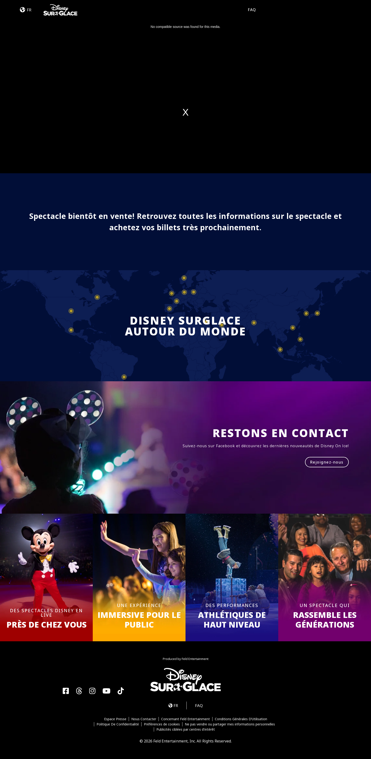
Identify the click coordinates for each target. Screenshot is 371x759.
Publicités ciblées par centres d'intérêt (185, 729)
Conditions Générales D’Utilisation (241, 719)
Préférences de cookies (162, 724)
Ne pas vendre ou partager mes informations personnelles (230, 724)
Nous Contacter (143, 719)
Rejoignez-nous (327, 462)
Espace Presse (115, 719)
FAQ (252, 9)
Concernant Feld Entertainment (185, 719)
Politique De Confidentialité (118, 724)
